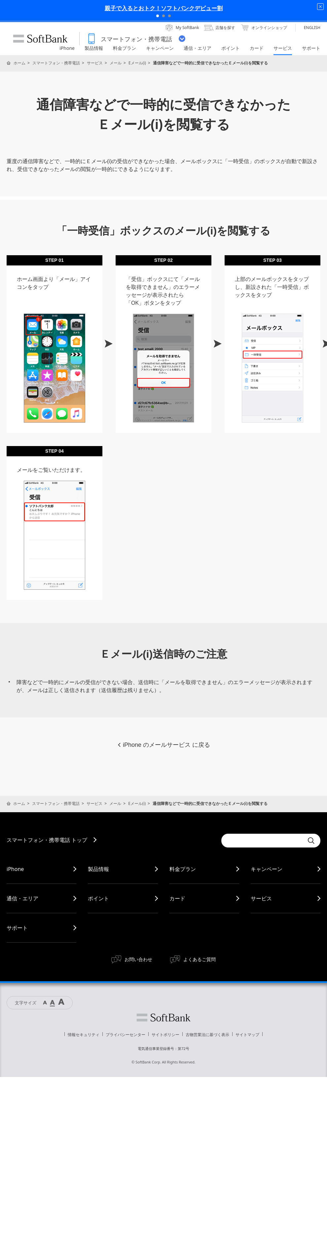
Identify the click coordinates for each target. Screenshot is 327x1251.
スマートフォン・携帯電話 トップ (47, 840)
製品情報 (98, 869)
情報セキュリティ (83, 1034)
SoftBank (40, 39)
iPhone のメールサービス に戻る (163, 745)
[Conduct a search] (263, 840)
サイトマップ (247, 1034)
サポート (17, 927)
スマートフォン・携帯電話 (56, 63)
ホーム (19, 63)
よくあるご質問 (199, 959)
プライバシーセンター (125, 1034)
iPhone (15, 869)
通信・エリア (22, 898)
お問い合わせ (138, 959)
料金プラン (182, 869)
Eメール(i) (137, 63)
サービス (95, 63)
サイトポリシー (165, 1034)
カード (177, 898)
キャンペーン (266, 869)
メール (116, 63)
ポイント (98, 898)
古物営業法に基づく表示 (207, 1034)
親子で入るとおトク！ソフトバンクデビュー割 (164, 8)
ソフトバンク (163, 1017)
